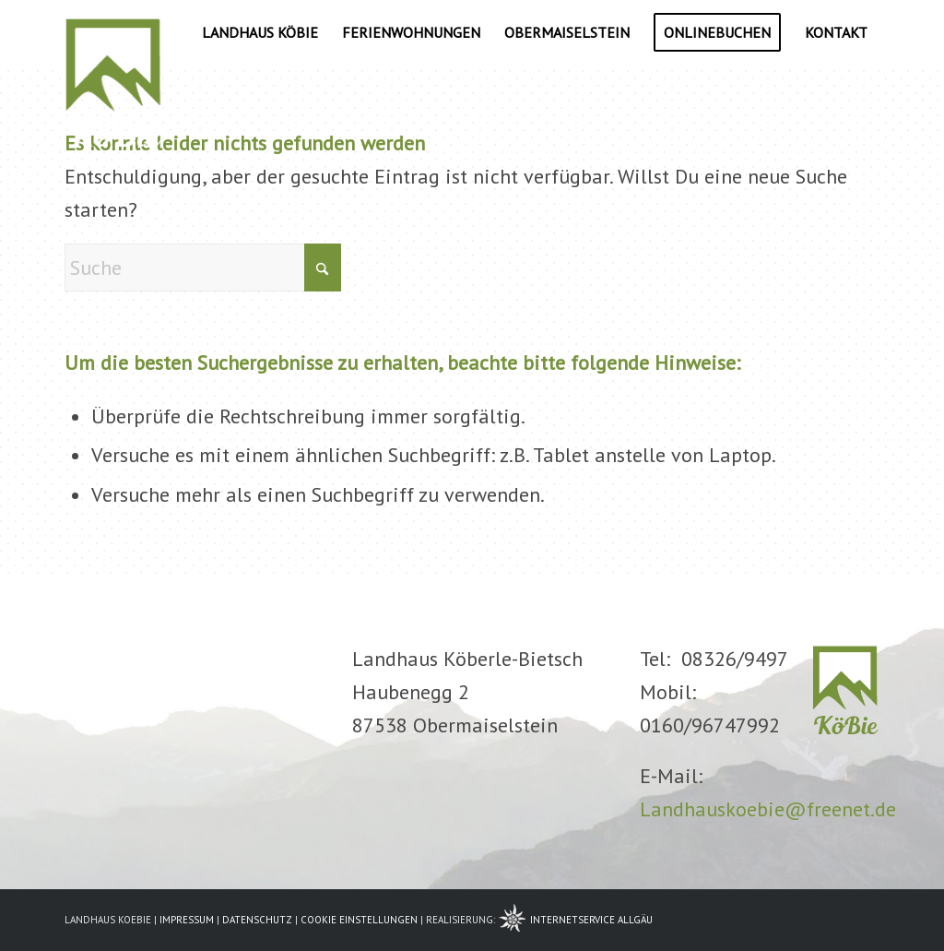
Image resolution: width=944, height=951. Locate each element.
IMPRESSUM (186, 919)
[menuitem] (260, 32)
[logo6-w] (113, 32)
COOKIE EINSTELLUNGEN (359, 919)
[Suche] (203, 267)
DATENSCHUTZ (257, 919)
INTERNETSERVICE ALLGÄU (591, 919)
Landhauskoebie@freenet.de (768, 809)
